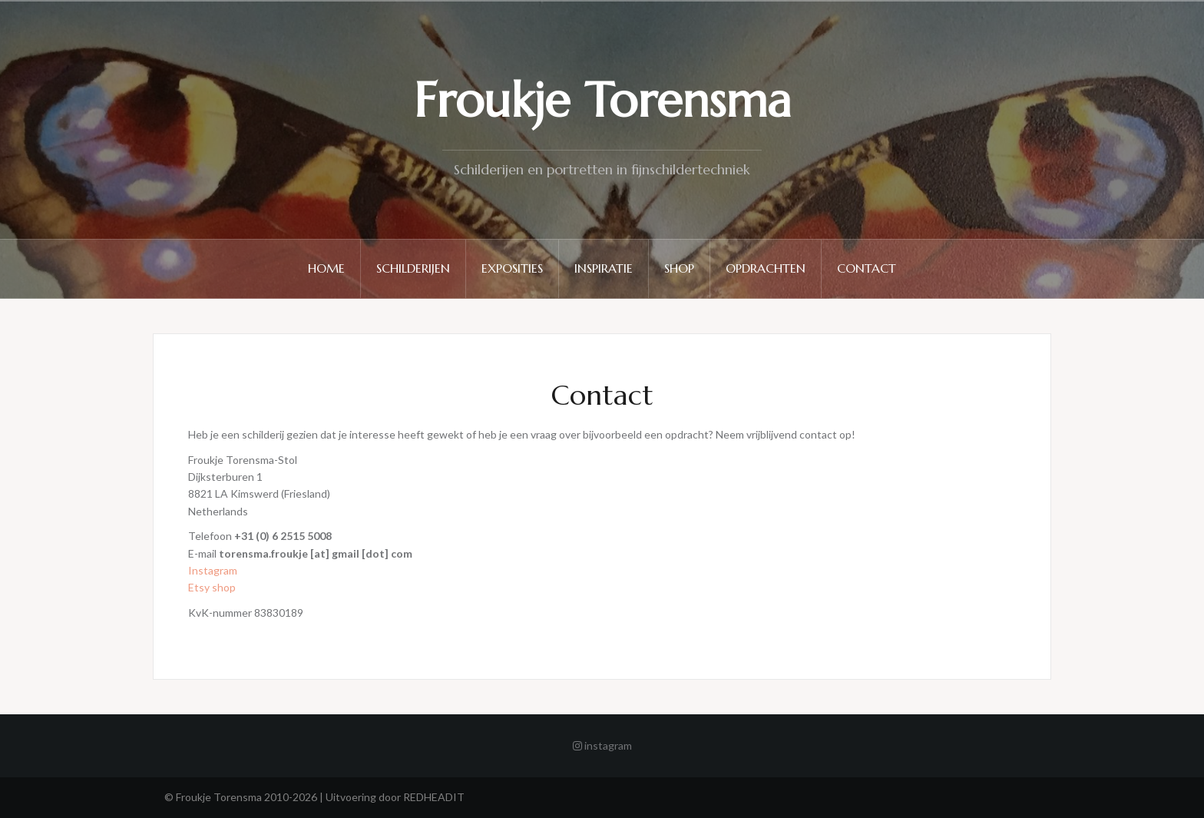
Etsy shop (212, 587)
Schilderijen (413, 268)
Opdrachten (765, 268)
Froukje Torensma (602, 100)
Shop (679, 268)
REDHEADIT (434, 796)
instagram (602, 745)
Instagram (212, 570)
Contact (866, 268)
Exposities (512, 268)
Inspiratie (603, 268)
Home (326, 268)
